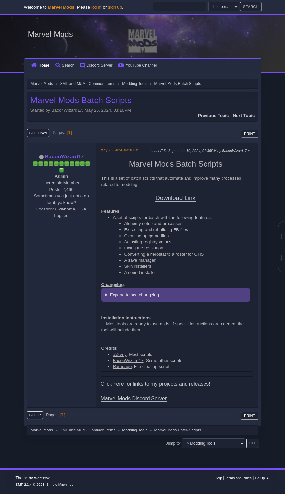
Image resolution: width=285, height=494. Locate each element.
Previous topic (213, 115)
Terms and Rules (238, 478)
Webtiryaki (42, 478)
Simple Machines (59, 484)
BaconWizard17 (64, 156)
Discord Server (96, 65)
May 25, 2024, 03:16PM (120, 150)
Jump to (173, 443)
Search (65, 65)
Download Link (175, 197)
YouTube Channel (137, 65)
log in (96, 7)
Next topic (244, 115)
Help (218, 478)
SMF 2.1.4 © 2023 (30, 484)
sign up (115, 7)
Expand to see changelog (134, 294)
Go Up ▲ (262, 478)
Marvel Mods (50, 34)
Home (40, 65)
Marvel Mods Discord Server (134, 398)
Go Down (38, 133)
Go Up (35, 415)
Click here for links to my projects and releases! (155, 384)
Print (249, 134)
